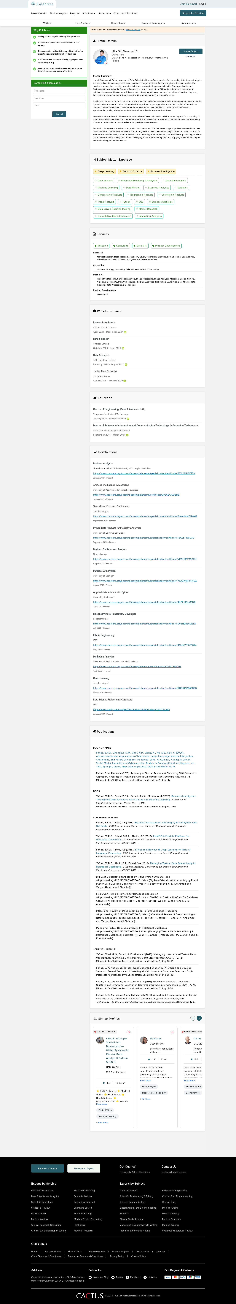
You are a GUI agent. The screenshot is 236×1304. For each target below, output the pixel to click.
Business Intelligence (161, 171)
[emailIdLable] (59, 105)
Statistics (181, 187)
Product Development (166, 246)
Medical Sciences (171, 1219)
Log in (203, 4)
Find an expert (58, 13)
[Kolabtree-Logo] (42, 4)
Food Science (38, 1213)
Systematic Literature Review (177, 1230)
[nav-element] (192, 1018)
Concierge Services (125, 13)
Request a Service (193, 13)
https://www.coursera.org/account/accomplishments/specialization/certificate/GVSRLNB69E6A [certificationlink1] (144, 623)
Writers (47, 23)
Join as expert (188, 4)
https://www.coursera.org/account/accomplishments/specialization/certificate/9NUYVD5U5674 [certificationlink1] (144, 645)
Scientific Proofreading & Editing (136, 1196)
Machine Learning (106, 187)
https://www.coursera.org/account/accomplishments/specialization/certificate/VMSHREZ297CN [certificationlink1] (144, 559)
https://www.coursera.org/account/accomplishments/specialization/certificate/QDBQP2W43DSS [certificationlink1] (145, 688)
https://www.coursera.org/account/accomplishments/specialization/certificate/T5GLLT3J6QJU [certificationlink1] (143, 537)
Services (104, 13)
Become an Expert (84, 1168)
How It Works (39, 13)
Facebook (133, 1277)
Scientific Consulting (42, 1202)
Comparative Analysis (108, 194)
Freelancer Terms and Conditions (85, 1256)
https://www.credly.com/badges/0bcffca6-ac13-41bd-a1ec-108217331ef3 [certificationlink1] (131, 709)
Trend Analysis (104, 202)
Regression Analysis (140, 194)
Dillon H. (199, 1038)
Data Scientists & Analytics (45, 1196)
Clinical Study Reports (131, 1219)
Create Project (191, 51)
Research (101, 246)
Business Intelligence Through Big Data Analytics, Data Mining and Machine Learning (146, 797)
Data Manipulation (174, 180)
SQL (139, 202)
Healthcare (79, 1225)
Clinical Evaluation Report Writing (49, 1230)
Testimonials (142, 1251)
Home (34, 1251)
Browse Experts (97, 1251)
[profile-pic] (100, 1040)
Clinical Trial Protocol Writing (177, 1196)
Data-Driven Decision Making (113, 209)
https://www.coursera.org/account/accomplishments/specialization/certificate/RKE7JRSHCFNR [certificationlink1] (144, 602)
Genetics (124, 1213)
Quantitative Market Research (113, 216)
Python (125, 202)
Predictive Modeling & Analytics (137, 180)
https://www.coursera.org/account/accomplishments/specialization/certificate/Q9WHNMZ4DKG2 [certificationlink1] (145, 516)
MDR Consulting (170, 1213)
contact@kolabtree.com (173, 1172)
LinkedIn (150, 1277)
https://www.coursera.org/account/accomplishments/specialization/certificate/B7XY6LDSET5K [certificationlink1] (144, 473)
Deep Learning (104, 171)
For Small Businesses (42, 1190)
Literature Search (83, 1207)
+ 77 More (145, 1099)
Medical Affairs (170, 1207)
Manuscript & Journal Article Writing (138, 1225)
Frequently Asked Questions (135, 1172)
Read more (101, 1104)
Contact (59, 114)
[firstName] (59, 91)
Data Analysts (83, 23)
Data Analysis (104, 180)
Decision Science (131, 171)
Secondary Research (85, 1202)
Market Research (147, 209)
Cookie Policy (138, 1256)
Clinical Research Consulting (46, 1225)
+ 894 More (102, 1122)
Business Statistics (160, 202)
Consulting (120, 246)
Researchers (189, 23)
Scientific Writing (83, 1196)
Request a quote (133, 29)
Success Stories (53, 1251)
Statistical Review (40, 1207)
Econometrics (193, 1092)
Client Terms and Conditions (46, 1256)
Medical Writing (39, 1219)
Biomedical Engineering (174, 1190)
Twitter (117, 1277)
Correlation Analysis (171, 194)
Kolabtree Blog (98, 1277)
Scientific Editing (83, 1213)
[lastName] (59, 98)
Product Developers (153, 23)
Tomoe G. (156, 1038)
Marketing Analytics (149, 216)
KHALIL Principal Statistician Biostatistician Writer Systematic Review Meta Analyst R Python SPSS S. (117, 1050)
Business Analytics (157, 187)
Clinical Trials (105, 1110)
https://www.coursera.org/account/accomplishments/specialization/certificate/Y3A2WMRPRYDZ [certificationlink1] (145, 580)
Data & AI (140, 246)
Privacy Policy (117, 1256)
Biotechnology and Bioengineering (138, 1207)
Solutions (88, 13)
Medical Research (83, 1230)
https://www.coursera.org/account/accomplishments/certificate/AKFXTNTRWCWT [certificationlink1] (137, 666)
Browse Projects (120, 1251)
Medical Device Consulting (88, 1219)
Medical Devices (128, 1190)
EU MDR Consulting (84, 1190)
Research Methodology (154, 1092)
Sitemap (160, 1251)
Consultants (118, 23)
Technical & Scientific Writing (135, 1230)
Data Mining (131, 187)
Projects (74, 13)
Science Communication (132, 1202)
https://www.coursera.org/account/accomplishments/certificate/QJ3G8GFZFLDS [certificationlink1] (136, 494)
